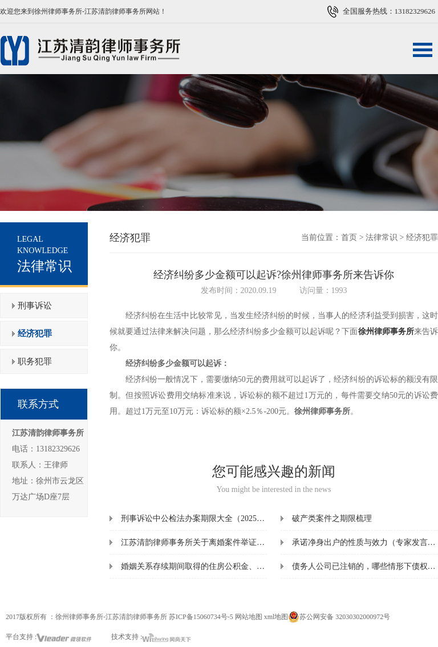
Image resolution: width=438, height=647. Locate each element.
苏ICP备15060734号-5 (201, 617)
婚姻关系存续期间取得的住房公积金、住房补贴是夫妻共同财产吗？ (240, 566)
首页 (349, 237)
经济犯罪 (35, 333)
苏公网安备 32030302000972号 (339, 616)
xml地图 (276, 617)
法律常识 (382, 237)
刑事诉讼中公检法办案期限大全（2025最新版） (205, 518)
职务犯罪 (35, 361)
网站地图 (248, 617)
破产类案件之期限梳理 (332, 518)
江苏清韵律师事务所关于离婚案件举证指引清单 (205, 542)
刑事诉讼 (35, 305)
